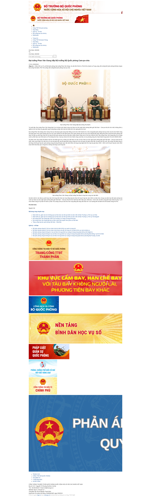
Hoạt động (35, 30)
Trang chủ (35, 38)
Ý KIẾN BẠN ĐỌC (37, 479)
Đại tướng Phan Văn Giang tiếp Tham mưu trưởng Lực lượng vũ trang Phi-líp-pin (54, 218)
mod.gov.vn (47, 495)
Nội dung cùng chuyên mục (36, 211)
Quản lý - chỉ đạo (37, 31)
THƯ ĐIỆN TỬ (36, 477)
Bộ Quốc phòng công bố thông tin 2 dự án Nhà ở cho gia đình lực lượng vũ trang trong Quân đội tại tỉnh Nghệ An (63, 232)
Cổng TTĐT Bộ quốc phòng (40, 28)
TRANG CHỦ (36, 474)
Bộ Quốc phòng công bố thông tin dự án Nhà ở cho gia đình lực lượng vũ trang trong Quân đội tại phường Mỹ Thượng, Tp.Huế (66, 235)
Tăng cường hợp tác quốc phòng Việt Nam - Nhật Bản (47, 222)
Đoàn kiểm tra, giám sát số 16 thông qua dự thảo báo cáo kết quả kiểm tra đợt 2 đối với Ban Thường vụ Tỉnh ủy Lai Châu (65, 215)
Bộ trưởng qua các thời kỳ (39, 33)
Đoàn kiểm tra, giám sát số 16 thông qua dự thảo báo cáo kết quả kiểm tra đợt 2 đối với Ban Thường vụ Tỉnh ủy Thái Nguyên (66, 216)
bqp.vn (39, 495)
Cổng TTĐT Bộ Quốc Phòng (40, 40)
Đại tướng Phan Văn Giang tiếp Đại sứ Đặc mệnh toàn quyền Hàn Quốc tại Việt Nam (55, 220)
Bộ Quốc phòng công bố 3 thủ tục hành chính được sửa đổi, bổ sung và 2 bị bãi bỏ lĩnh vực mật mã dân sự (61, 230)
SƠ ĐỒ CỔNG (36, 481)
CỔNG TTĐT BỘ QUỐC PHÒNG (41, 476)
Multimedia (35, 35)
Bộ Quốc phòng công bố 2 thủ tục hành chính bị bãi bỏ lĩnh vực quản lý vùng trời (54, 228)
